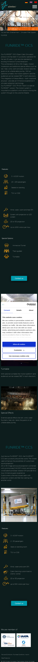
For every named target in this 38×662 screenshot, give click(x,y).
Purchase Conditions (19, 654)
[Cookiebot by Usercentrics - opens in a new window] (27, 304)
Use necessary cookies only (19, 356)
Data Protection (5, 658)
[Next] (32, 22)
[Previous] (6, 22)
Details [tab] (19, 310)
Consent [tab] (7, 310)
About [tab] (31, 310)
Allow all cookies (19, 344)
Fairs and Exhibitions (6, 654)
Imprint (27, 654)
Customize (19, 350)
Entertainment (14, 32)
